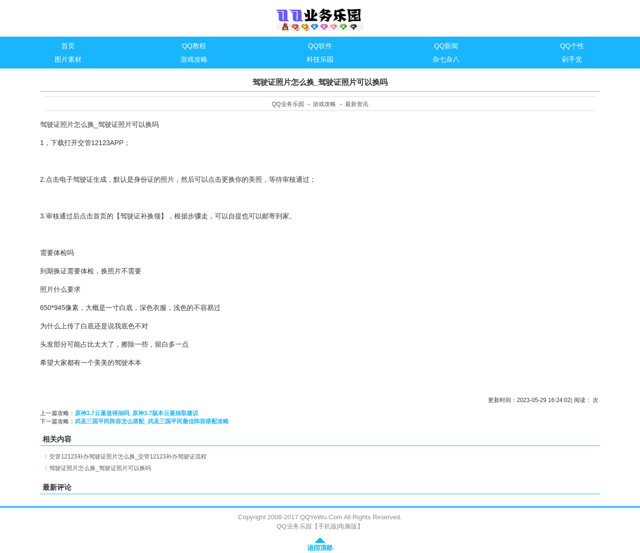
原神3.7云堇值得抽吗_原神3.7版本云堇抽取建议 (136, 413)
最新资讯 (356, 104)
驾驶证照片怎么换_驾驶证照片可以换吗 (100, 468)
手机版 (327, 526)
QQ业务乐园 (288, 104)
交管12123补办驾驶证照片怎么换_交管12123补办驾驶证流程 (127, 456)
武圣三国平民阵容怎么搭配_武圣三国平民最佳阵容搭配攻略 (152, 421)
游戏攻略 (324, 104)
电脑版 (347, 526)
